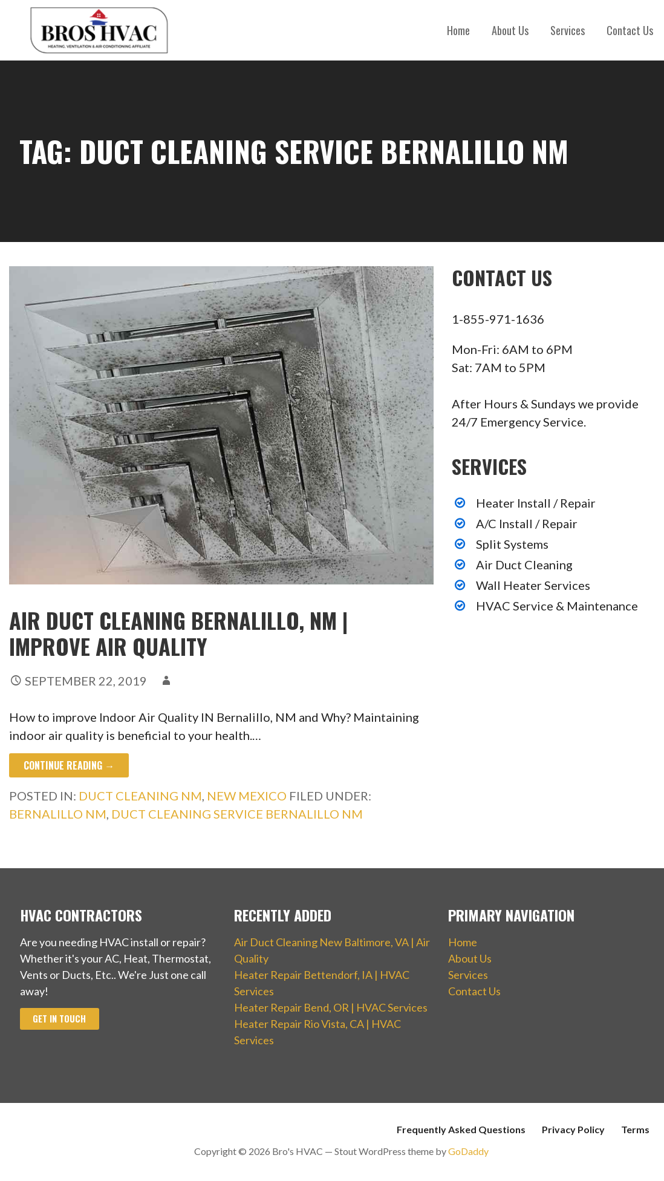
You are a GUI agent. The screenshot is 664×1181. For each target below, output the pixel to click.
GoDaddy (468, 1151)
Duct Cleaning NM (140, 795)
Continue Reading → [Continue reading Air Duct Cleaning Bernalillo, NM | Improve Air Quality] (69, 765)
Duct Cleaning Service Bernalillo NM (237, 813)
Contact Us (630, 30)
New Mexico (247, 795)
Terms (635, 1129)
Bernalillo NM (57, 813)
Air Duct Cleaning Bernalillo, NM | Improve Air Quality (178, 633)
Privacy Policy (573, 1129)
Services (567, 30)
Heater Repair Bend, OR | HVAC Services (331, 1007)
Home (458, 30)
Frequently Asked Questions (461, 1129)
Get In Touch (59, 1018)
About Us (510, 30)
